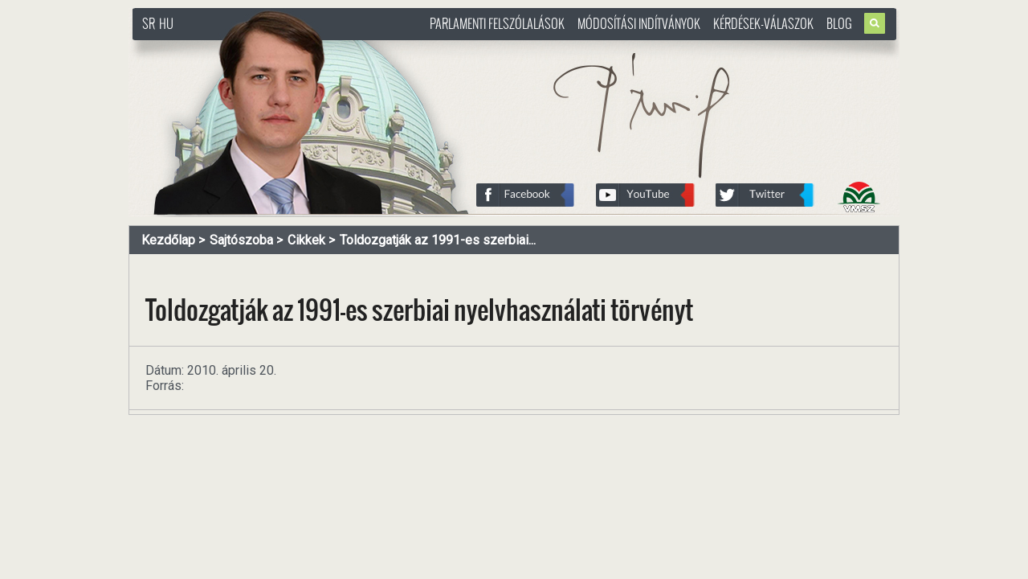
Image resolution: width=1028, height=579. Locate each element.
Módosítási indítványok (638, 23)
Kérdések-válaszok (763, 23)
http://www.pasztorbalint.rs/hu (262, 47)
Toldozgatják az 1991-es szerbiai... (438, 240)
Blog (839, 23)
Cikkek (306, 240)
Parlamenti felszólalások (497, 23)
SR (148, 23)
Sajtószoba (241, 240)
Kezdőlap (168, 240)
